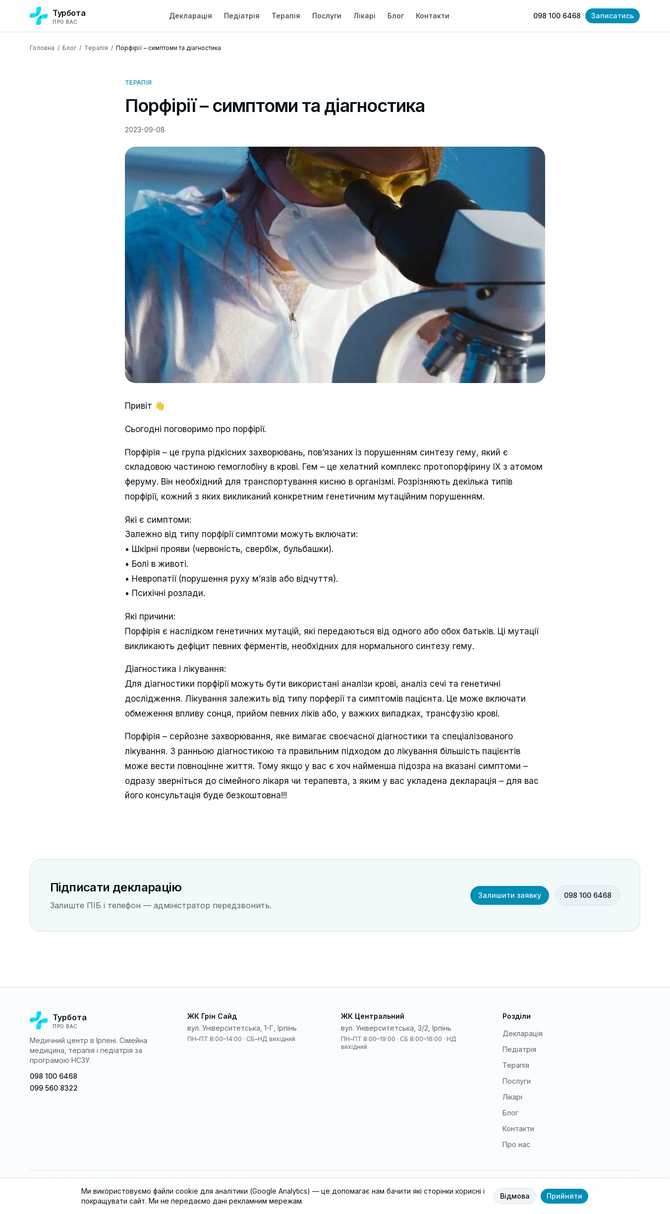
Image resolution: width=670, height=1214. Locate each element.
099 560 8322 (54, 1088)
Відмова (515, 1196)
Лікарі (364, 15)
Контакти (432, 15)
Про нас (516, 1144)
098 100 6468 (557, 15)
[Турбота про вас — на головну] (57, 16)
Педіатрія (242, 15)
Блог (396, 15)
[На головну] (99, 1020)
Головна (42, 48)
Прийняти (564, 1196)
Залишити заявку (509, 895)
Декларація (190, 15)
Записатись (612, 15)
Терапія (286, 15)
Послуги (326, 15)
